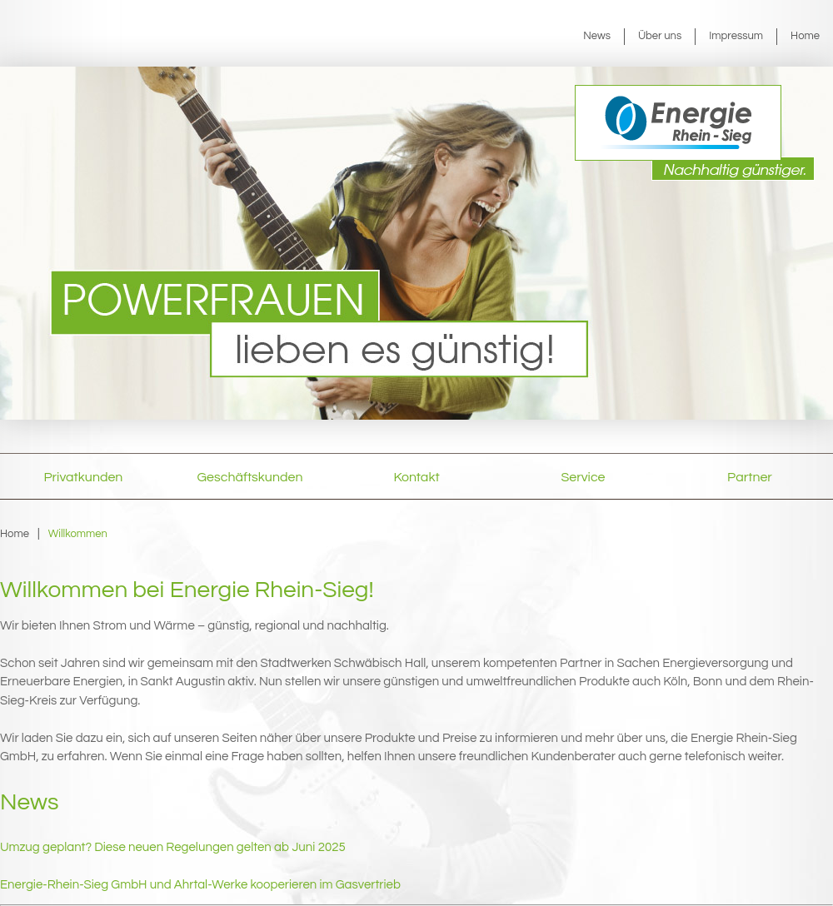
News (597, 36)
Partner (749, 477)
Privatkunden (83, 477)
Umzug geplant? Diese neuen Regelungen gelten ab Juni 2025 (173, 847)
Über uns (659, 36)
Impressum (736, 36)
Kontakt (416, 477)
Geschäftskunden (250, 477)
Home (805, 36)
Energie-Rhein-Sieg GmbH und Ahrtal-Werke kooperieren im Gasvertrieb (200, 885)
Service (583, 477)
